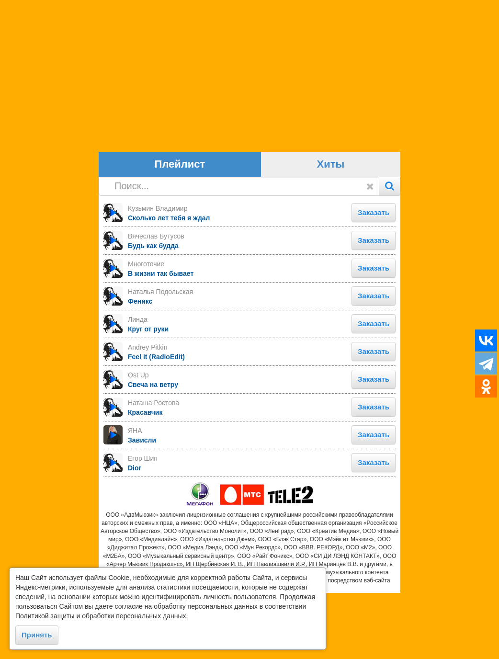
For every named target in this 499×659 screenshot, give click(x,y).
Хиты (331, 230)
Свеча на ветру (153, 450)
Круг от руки (148, 394)
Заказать (373, 278)
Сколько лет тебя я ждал (169, 283)
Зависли (142, 506)
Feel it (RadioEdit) (156, 422)
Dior (134, 533)
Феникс (140, 367)
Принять (37, 635)
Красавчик (145, 478)
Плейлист (180, 230)
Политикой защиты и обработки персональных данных (100, 616)
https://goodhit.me (249, 654)
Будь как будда (153, 311)
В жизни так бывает (160, 339)
